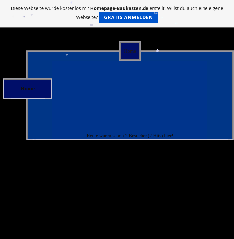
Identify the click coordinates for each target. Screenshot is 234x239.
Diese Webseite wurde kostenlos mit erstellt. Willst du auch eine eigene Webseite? (117, 14)
